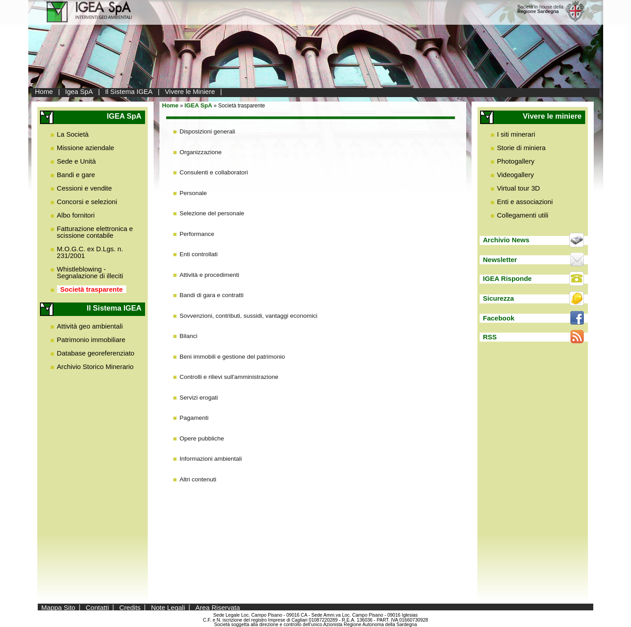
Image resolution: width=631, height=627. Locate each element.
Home (44, 91)
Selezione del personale (212, 213)
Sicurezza (498, 298)
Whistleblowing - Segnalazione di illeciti (90, 272)
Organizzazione (201, 152)
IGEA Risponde (507, 278)
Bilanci (189, 336)
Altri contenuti (198, 479)
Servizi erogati (199, 397)
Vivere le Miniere (190, 91)
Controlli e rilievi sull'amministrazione (229, 377)
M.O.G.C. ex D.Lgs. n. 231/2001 (90, 252)
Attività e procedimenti (209, 274)
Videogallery (515, 174)
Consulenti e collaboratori (214, 172)
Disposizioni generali (207, 131)
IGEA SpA (198, 105)
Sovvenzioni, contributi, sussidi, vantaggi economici (249, 315)
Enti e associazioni (525, 201)
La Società (73, 134)
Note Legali (168, 607)
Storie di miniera (521, 147)
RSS (490, 337)
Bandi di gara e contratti (212, 295)
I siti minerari (516, 134)
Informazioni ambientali (211, 458)
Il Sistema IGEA (129, 91)
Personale (193, 193)
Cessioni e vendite (84, 188)
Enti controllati (199, 254)
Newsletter (500, 259)
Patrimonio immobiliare (91, 339)
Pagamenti (194, 417)
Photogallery (515, 161)
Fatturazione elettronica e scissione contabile (95, 232)
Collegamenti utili (522, 215)
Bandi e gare (76, 174)
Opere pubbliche (202, 438)
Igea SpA (79, 91)
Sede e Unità (76, 161)
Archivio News (506, 240)
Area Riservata (217, 607)
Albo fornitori (76, 215)
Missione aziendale (86, 147)
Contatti (97, 607)
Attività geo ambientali (90, 326)
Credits (130, 607)
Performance (197, 234)
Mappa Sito (58, 607)
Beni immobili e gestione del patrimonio (232, 356)
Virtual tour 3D (518, 188)
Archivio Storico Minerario (95, 366)
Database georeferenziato (96, 353)
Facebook (498, 318)
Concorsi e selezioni (87, 201)
